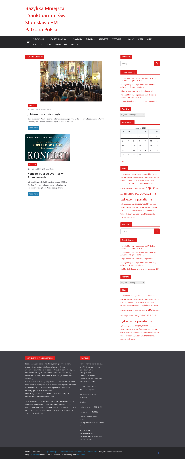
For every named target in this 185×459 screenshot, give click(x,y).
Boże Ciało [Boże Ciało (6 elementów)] (129, 177)
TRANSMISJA (77, 39)
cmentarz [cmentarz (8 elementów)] (152, 177)
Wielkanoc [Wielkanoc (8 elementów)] (155, 211)
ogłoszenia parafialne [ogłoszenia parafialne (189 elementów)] (136, 199)
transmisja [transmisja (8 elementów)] (154, 207)
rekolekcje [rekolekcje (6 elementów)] (153, 204)
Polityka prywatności (57, 45)
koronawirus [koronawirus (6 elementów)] (128, 188)
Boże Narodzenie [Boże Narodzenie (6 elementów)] (138, 177)
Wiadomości (32, 105)
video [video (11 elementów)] (149, 211)
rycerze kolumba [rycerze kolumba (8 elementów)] (125, 207)
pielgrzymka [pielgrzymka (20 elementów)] (140, 203)
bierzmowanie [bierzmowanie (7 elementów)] (143, 174)
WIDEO (140, 39)
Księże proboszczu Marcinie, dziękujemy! (136, 91)
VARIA (149, 39)
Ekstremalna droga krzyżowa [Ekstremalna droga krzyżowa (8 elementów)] (139, 180)
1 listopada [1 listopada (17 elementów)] (125, 174)
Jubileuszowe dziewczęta (44, 114)
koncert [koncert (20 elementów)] (149, 183)
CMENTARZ (103, 39)
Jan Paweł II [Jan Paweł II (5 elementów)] (130, 184)
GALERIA (130, 39)
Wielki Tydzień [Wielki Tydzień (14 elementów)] (126, 214)
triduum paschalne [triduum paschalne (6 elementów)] (126, 211)
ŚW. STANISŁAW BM (58, 39)
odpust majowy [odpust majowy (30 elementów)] (131, 193)
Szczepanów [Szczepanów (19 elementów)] (144, 207)
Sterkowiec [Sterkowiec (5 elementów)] (135, 207)
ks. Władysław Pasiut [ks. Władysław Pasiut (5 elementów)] (139, 188)
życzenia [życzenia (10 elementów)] (132, 217)
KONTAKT (36, 45)
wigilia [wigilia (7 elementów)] (135, 214)
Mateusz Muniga (45, 110)
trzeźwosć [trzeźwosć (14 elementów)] (136, 210)
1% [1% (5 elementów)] (131, 174)
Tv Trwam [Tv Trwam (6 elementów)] (144, 211)
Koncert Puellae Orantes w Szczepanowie (45, 175)
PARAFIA (89, 39)
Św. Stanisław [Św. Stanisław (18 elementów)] (147, 214)
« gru (122, 161)
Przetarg (75, 45)
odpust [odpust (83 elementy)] (150, 188)
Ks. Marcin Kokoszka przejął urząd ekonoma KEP (139, 101)
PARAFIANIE (116, 39)
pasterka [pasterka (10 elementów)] (131, 204)
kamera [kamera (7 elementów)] (136, 184)
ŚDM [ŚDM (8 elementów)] (138, 214)
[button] (45, 39)
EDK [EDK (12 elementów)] (128, 180)
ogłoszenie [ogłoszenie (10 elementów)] (124, 204)
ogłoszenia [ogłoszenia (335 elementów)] (148, 193)
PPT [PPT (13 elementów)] (147, 204)
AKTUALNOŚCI (38, 39)
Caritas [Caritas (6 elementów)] (146, 177)
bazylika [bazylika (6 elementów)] (135, 174)
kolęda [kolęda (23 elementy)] (143, 183)
